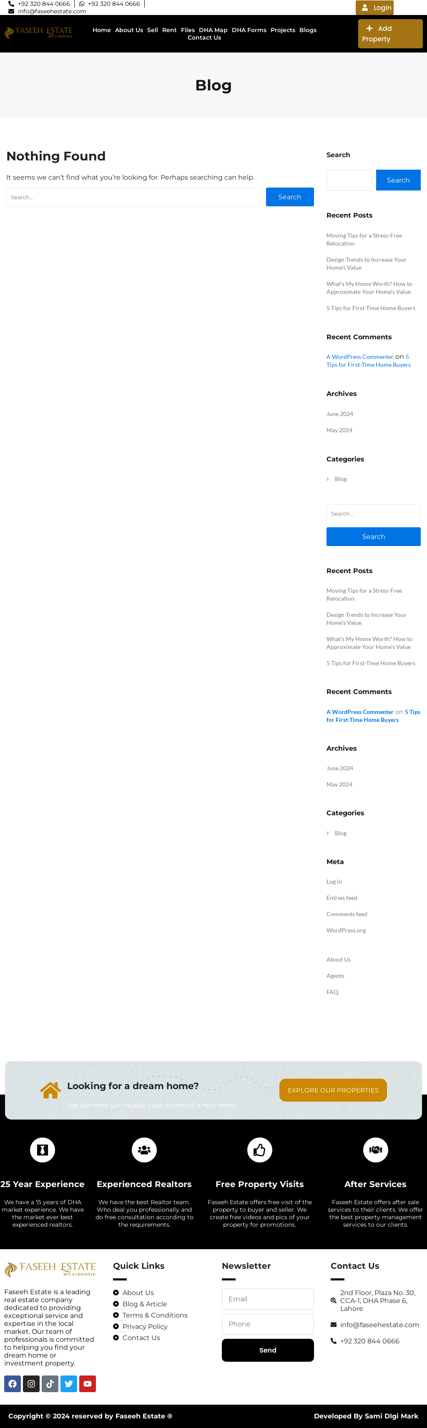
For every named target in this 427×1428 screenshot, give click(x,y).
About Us (339, 959)
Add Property (377, 34)
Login (377, 8)
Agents (335, 975)
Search (290, 197)
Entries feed (342, 897)
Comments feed (347, 913)
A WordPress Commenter (360, 356)
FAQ (332, 991)
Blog (341, 478)
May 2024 (339, 429)
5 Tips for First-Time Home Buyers (371, 307)
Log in (334, 881)
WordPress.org (346, 930)
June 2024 (340, 413)
